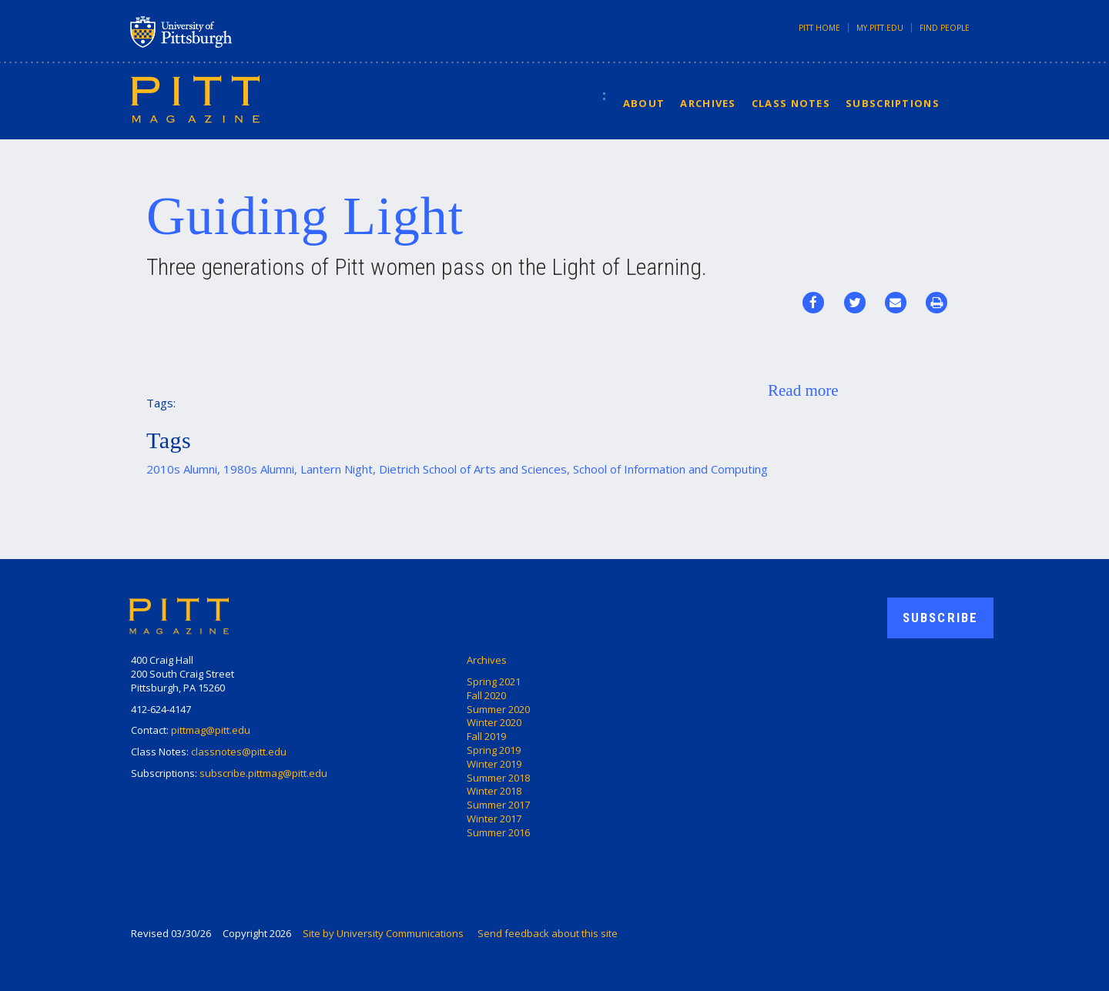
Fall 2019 (486, 736)
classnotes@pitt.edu (238, 751)
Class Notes (791, 103)
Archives (707, 103)
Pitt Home (819, 27)
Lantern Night (336, 469)
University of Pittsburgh (241, 31)
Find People (945, 27)
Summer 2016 (498, 832)
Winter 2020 (494, 722)
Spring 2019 (494, 750)
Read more (803, 390)
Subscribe (940, 617)
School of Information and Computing (670, 469)
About (644, 103)
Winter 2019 (494, 764)
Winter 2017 (494, 818)
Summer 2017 (498, 805)
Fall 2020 (486, 695)
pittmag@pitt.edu (210, 730)
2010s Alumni (181, 469)
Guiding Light (305, 216)
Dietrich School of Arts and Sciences (473, 469)
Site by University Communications (383, 933)
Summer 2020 (498, 709)
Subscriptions (893, 103)
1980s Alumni (258, 469)
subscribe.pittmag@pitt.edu (263, 773)
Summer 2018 (498, 778)
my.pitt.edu (879, 27)
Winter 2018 (494, 791)
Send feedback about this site (547, 933)
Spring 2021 (494, 681)
